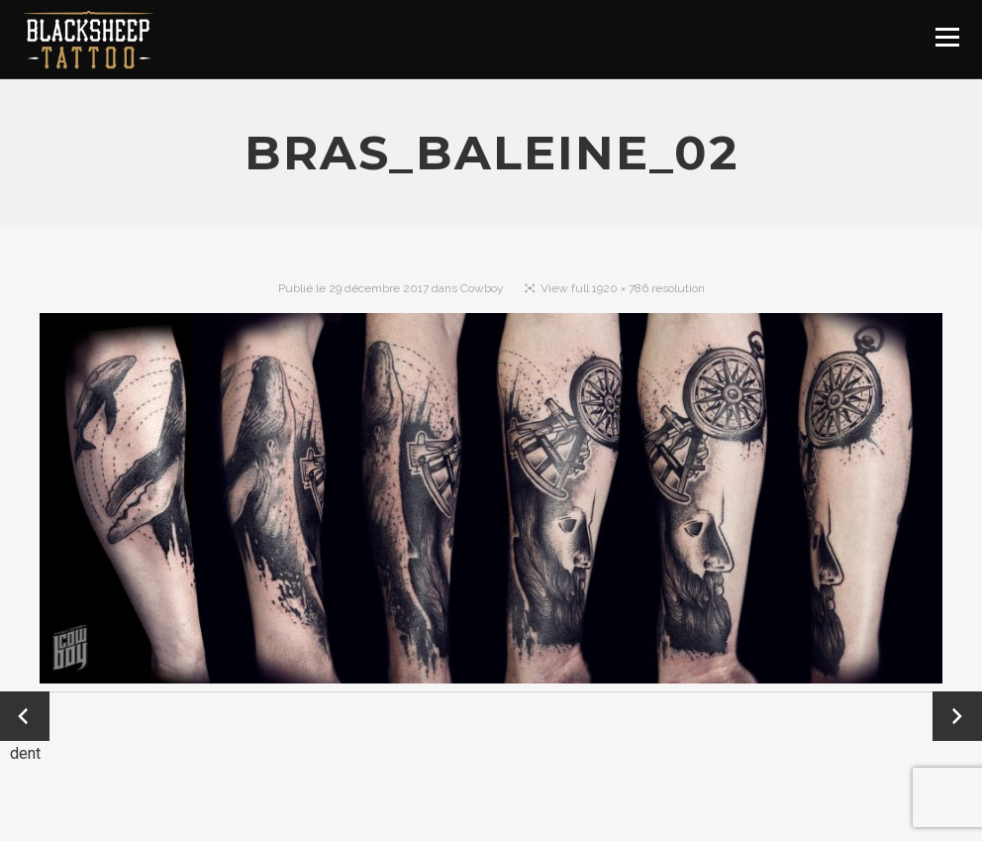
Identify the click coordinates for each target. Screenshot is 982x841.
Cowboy (482, 288)
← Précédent (25, 717)
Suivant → (957, 716)
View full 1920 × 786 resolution (622, 288)
